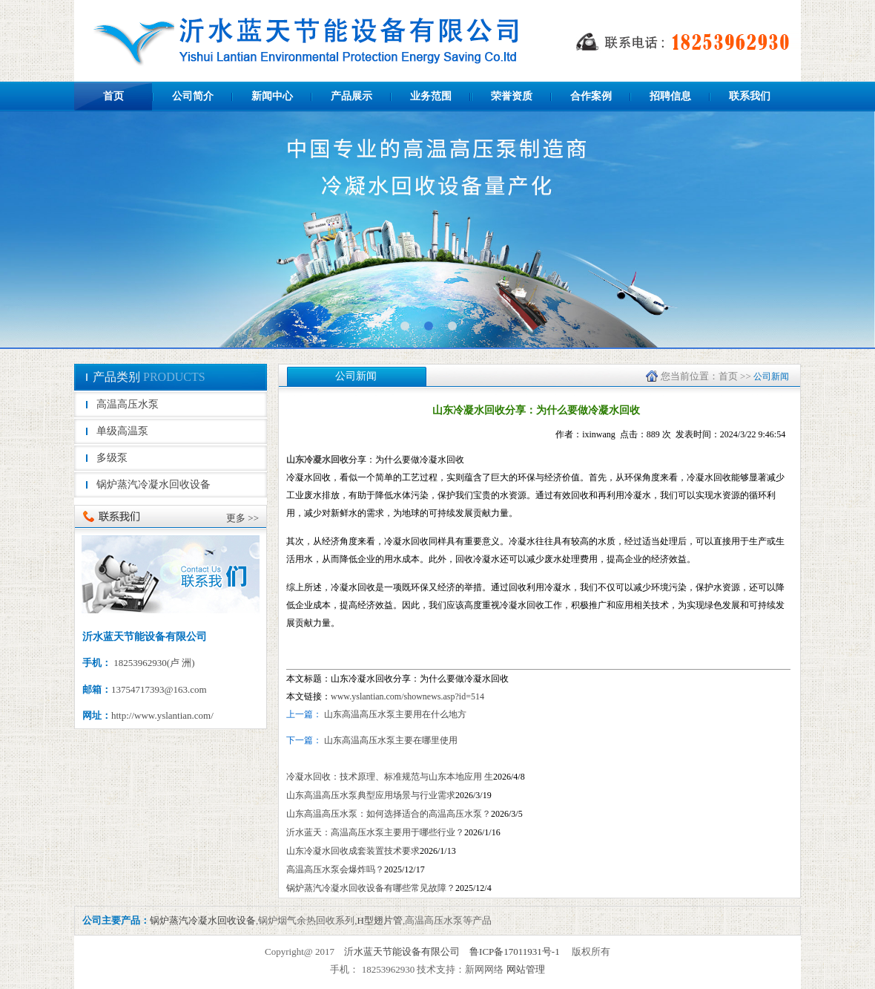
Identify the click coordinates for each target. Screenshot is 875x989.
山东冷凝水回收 (317, 459)
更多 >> (242, 517)
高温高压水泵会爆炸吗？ (335, 869)
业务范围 (431, 96)
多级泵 (112, 457)
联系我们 (749, 96)
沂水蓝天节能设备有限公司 (402, 951)
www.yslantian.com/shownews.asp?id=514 (407, 696)
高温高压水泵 (127, 404)
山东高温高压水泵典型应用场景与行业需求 (370, 795)
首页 (113, 96)
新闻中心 (272, 96)
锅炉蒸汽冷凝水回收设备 (153, 484)
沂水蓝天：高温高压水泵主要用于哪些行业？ (375, 832)
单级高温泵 (122, 431)
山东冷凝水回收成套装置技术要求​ (353, 851)
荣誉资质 (511, 96)
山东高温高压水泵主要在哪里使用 (390, 740)
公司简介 (193, 96)
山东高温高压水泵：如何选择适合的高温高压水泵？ (388, 814)
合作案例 (591, 96)
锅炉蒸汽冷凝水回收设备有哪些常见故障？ (370, 888)
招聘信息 (670, 96)
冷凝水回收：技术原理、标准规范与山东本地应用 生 (389, 776)
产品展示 (351, 96)
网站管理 (525, 969)
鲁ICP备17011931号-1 (514, 951)
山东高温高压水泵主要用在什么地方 (395, 714)
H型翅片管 (380, 920)
